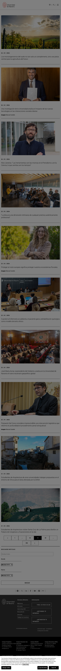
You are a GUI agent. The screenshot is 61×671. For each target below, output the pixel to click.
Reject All (54, 667)
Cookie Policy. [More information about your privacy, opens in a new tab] (26, 664)
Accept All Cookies (42, 667)
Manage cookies (6, 667)
